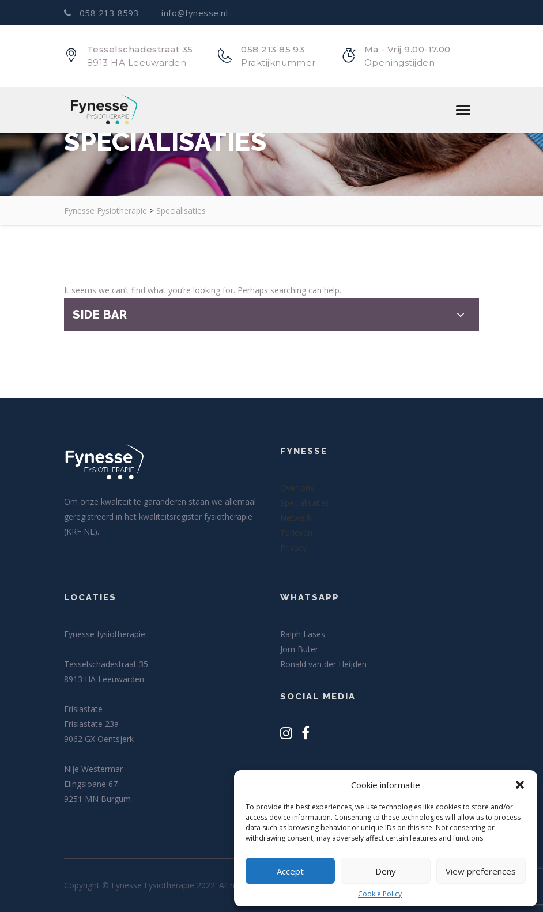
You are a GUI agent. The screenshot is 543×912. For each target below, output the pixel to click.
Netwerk (296, 517)
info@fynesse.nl (193, 12)
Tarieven (296, 532)
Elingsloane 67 (91, 783)
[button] (520, 784)
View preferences (481, 871)
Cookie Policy (380, 894)
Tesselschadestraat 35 (106, 664)
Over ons (297, 487)
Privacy (293, 547)
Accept (290, 871)
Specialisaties (305, 502)
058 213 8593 (103, 12)
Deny (385, 871)
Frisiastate (83, 708)
